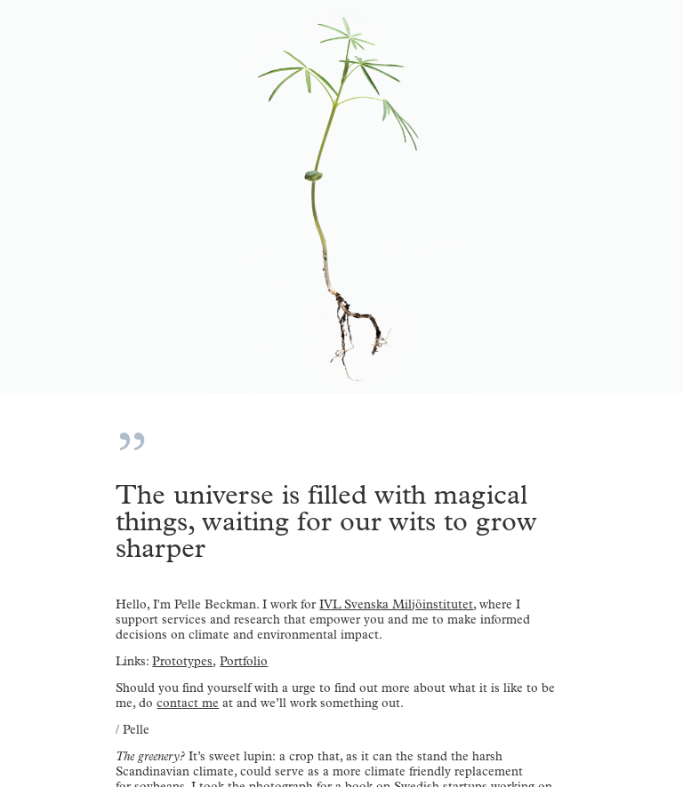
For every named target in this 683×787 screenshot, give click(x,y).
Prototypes (182, 661)
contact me (188, 703)
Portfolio (244, 661)
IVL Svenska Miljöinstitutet (396, 604)
